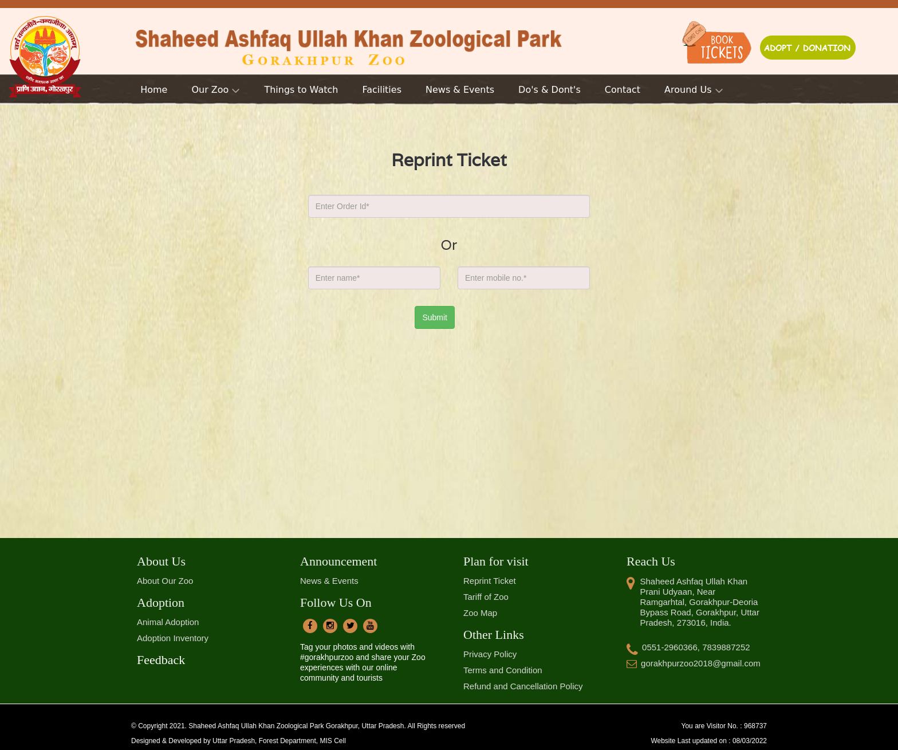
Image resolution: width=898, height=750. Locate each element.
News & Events (329, 580)
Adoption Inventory (172, 638)
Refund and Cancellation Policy (522, 686)
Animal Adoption (168, 622)
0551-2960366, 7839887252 (688, 647)
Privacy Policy (490, 654)
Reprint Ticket (489, 580)
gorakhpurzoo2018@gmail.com (694, 663)
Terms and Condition (502, 670)
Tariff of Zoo (486, 596)
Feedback (161, 660)
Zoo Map (480, 612)
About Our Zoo (165, 580)
